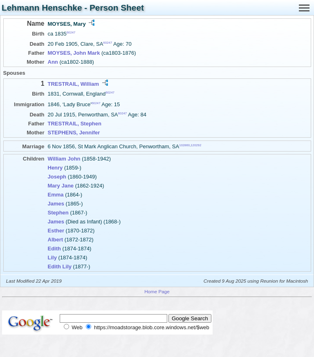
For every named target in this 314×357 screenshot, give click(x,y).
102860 (184, 145)
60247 (71, 32)
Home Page (157, 291)
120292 (196, 145)
